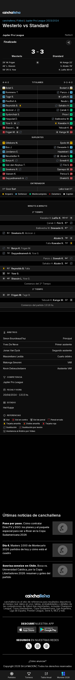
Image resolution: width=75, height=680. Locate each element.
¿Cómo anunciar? (37, 661)
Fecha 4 (68, 35)
